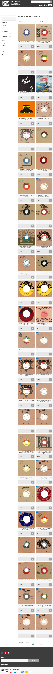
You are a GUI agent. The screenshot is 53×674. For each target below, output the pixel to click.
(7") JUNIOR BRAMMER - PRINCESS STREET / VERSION (26, 375)
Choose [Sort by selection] (20, 21)
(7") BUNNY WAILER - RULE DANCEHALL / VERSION (44, 67)
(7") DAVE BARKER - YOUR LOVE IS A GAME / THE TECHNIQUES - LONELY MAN (26, 555)
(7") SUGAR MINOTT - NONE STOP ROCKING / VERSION (26, 144)
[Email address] (14, 660)
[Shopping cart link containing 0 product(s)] (46, 5)
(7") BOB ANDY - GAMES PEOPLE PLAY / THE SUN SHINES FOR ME (44, 606)
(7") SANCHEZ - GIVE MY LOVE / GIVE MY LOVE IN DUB (26, 401)
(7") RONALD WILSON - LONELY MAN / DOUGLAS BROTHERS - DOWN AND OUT (26, 529)
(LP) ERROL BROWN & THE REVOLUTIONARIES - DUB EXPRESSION (26, 119)
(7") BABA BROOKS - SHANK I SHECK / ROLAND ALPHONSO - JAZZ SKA (26, 324)
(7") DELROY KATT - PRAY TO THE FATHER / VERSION (44, 374)
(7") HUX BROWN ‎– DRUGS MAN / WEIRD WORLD (26, 41)
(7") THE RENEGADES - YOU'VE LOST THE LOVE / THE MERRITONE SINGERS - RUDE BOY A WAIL (44, 196)
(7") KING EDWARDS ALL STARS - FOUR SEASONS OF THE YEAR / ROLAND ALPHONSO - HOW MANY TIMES (44, 503)
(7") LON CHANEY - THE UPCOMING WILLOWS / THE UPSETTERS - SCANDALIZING (44, 298)
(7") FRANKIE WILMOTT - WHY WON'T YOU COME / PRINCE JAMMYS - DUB (26, 631)
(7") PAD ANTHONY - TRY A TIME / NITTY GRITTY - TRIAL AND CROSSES (44, 324)
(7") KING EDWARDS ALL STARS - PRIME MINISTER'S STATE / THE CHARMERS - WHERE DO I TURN (26, 298)
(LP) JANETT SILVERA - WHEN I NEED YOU (26, 92)
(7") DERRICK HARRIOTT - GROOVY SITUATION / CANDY (26, 68)
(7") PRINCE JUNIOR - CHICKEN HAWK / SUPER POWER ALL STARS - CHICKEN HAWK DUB (26, 426)
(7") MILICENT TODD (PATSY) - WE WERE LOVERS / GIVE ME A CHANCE (44, 221)
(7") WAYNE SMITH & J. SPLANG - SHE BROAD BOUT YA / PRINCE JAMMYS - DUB (44, 631)
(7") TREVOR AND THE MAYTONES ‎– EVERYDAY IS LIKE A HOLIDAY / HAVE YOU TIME (44, 144)
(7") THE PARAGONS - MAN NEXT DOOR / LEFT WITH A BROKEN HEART (26, 196)
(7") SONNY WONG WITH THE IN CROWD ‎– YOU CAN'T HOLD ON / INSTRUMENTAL (44, 42)
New (4, 25)
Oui (4, 43)
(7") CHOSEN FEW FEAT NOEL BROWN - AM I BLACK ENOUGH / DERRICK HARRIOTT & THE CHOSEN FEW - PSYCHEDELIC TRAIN (26, 273)
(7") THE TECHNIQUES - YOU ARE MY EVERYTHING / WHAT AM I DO (44, 555)
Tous (3, 23)
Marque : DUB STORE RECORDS (8, 19)
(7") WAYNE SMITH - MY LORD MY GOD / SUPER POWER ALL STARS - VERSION (44, 401)
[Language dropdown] (50, 5)
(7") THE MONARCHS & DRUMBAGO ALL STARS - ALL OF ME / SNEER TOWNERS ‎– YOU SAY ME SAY (26, 170)
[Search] (41, 2)
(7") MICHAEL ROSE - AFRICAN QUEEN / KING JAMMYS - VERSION (44, 529)
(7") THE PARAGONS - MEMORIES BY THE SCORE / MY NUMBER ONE (44, 170)
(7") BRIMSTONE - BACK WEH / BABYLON (44, 118)
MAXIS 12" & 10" (6, 34)
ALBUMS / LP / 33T (7, 33)
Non (4, 45)
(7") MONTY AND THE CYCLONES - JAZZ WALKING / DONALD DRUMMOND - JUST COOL (26, 247)
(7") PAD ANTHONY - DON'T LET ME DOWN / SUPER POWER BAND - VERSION (44, 426)
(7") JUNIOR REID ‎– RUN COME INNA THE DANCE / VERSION (26, 478)
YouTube (5, 653)
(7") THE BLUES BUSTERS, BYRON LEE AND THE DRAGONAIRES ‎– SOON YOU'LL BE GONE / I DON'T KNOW (44, 452)
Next (41, 644)
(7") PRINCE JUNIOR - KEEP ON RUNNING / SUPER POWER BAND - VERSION (44, 478)
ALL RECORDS (6, 31)
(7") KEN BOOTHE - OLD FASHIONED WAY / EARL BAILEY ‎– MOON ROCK (26, 503)
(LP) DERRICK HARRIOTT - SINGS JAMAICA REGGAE (44, 92)
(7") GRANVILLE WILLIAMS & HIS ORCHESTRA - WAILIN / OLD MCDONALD (44, 350)
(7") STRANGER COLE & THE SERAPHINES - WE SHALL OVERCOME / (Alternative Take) (44, 580)
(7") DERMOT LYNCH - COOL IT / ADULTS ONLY (26, 605)
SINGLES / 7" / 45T (7, 36)
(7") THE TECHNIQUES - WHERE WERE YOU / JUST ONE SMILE (26, 580)
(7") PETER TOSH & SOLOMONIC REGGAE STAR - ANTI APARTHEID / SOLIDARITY (26, 350)
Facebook (2, 653)
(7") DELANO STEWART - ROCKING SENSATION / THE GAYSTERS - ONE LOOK (26, 221)
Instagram (8, 653)
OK (33, 660)
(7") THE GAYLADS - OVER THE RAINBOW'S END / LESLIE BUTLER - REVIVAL (44, 273)
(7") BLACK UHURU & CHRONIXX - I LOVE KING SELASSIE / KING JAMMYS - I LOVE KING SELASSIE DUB (26, 452)
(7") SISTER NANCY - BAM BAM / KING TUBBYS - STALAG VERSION (44, 247)
